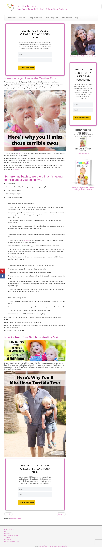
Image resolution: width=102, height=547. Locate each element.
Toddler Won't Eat (66, 18)
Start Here (22, 18)
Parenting (7, 532)
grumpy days (17, 169)
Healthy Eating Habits (51, 18)
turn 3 (20, 153)
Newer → (61, 513)
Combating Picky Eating (11, 540)
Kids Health (8, 538)
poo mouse (26, 239)
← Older (8, 513)
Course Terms (53, 545)
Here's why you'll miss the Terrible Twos (30, 77)
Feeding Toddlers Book (35, 18)
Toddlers (7, 536)
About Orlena (11, 18)
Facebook (13, 517)
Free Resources (9, 528)
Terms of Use (43, 545)
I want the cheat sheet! (27, 67)
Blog (76, 18)
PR (5, 530)
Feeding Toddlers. (83, 140)
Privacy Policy (62, 545)
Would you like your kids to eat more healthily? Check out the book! (83, 174)
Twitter (19, 517)
